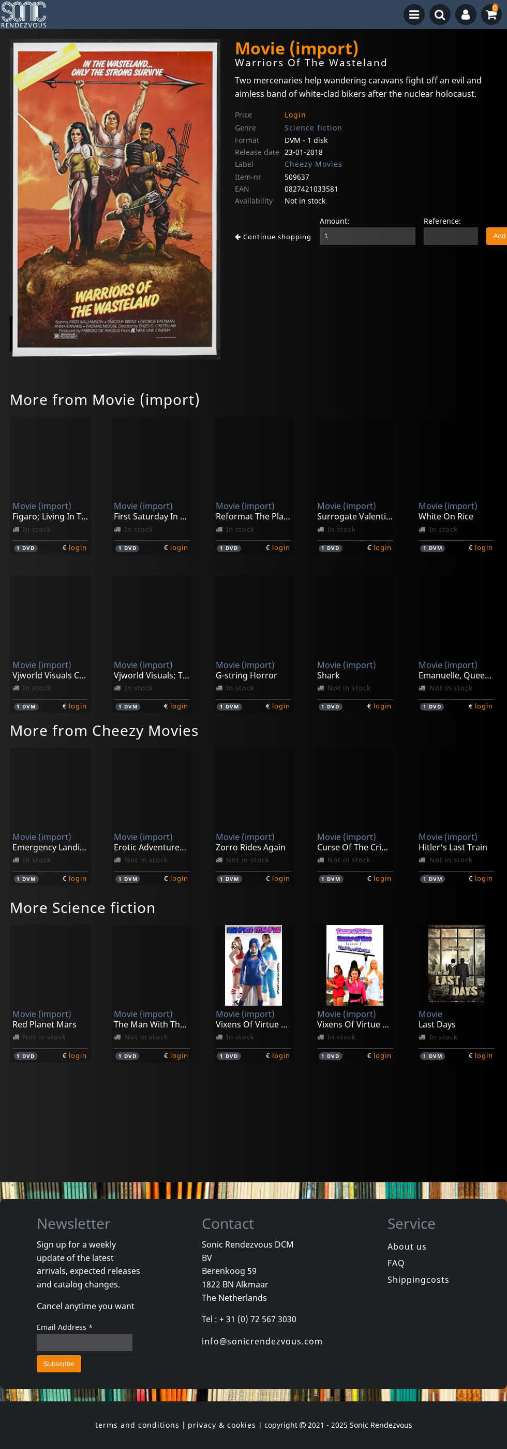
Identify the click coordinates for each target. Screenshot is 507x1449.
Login (295, 115)
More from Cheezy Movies (104, 730)
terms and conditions (137, 1425)
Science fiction (313, 128)
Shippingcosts (418, 1279)
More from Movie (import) (105, 399)
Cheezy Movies (313, 164)
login (78, 547)
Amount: (334, 221)
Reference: (442, 221)
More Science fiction (83, 907)
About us (407, 1246)
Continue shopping (273, 236)
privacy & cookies (222, 1425)
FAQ (396, 1263)
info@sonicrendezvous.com (262, 1341)
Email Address (65, 1327)
